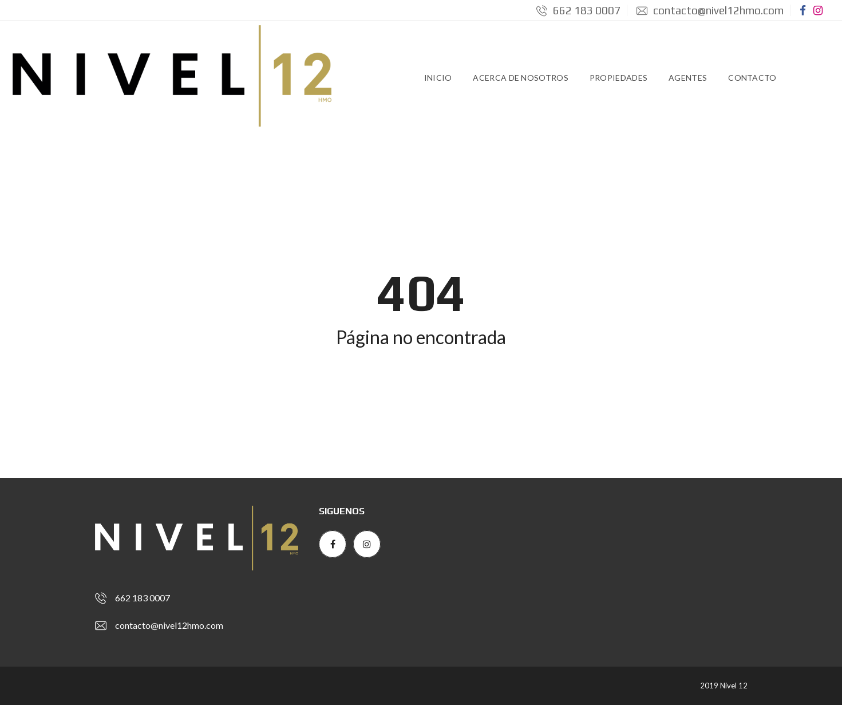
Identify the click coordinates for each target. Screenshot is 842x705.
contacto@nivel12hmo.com (710, 10)
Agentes (688, 77)
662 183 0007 (578, 10)
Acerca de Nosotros (520, 77)
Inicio (438, 77)
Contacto (752, 77)
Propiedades (618, 77)
